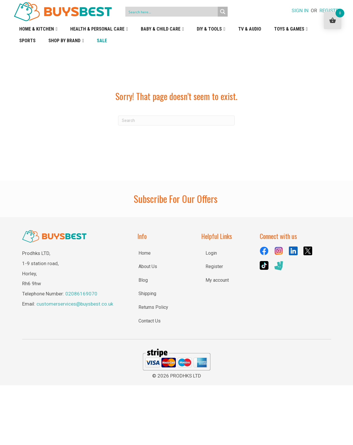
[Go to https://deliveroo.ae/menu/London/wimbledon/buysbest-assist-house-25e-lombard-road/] (278, 266)
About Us (147, 266)
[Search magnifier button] (223, 12)
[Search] (176, 120)
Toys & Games (291, 29)
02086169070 (81, 294)
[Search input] (172, 11)
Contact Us (149, 321)
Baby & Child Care (162, 29)
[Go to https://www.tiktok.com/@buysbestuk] (264, 265)
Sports (27, 40)
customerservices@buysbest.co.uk (74, 304)
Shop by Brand (66, 41)
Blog (143, 280)
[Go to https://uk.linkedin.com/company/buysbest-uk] (293, 251)
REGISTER (330, 10)
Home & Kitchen (38, 29)
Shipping (147, 293)
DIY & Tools (211, 29)
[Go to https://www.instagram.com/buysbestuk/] (278, 251)
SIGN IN (299, 10)
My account (217, 280)
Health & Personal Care (99, 29)
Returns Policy (153, 307)
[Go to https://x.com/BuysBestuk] (307, 251)
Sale (102, 40)
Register (214, 266)
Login (211, 253)
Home (144, 253)
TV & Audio (249, 29)
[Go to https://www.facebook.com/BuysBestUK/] (264, 251)
